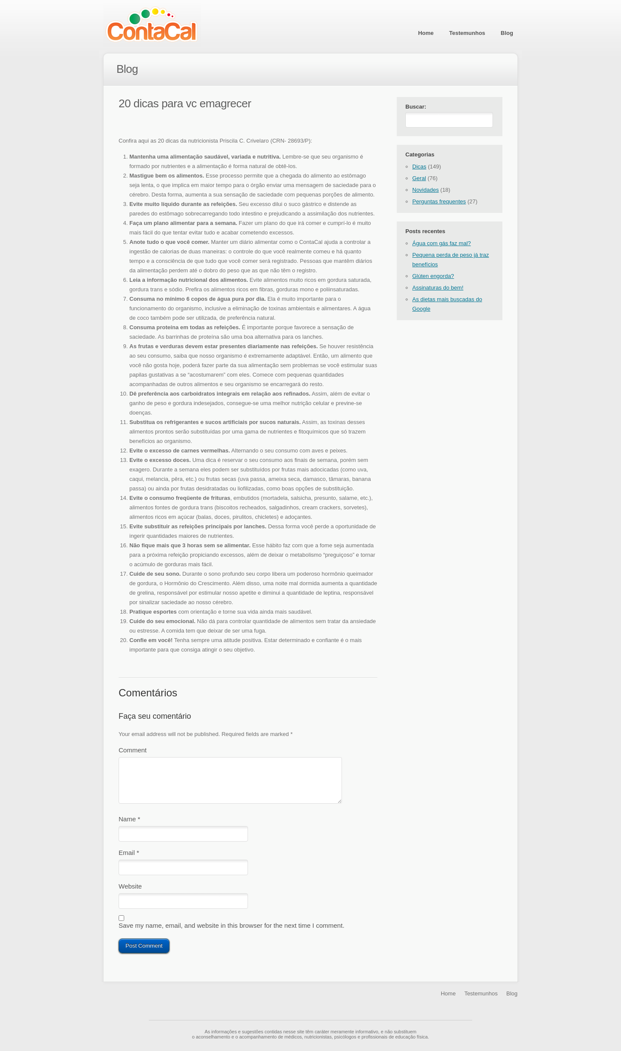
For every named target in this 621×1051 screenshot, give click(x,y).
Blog (507, 33)
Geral (419, 180)
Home (425, 33)
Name (129, 819)
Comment (133, 750)
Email (129, 854)
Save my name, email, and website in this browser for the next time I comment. (232, 930)
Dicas (419, 168)
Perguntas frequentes (439, 203)
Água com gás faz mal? (441, 245)
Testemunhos (467, 33)
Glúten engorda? (433, 277)
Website (130, 889)
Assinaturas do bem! (438, 289)
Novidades (425, 191)
